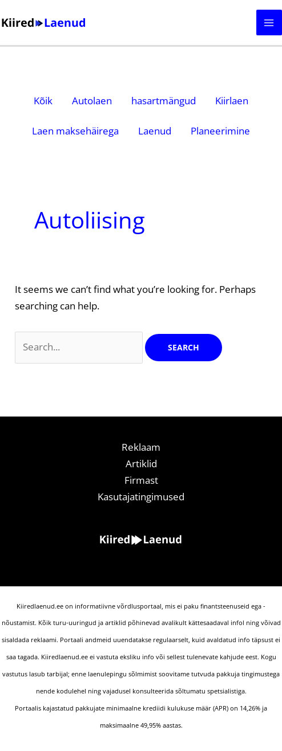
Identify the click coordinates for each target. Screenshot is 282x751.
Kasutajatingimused (141, 496)
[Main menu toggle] (269, 23)
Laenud (154, 130)
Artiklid (141, 463)
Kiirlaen (231, 100)
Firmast (141, 480)
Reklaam (141, 447)
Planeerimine (220, 130)
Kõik (43, 100)
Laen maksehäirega (75, 130)
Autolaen (92, 100)
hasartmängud (163, 100)
